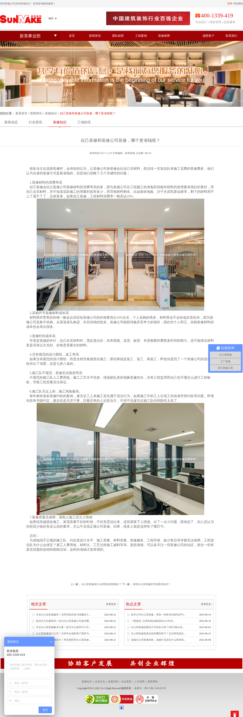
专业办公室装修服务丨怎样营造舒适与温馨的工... (63, 614)
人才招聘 (139, 681)
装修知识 (51, 113)
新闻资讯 (95, 35)
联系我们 (231, 35)
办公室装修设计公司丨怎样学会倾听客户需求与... (63, 633)
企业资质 (126, 681)
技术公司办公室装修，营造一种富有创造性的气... (158, 614)
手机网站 (238, 3)
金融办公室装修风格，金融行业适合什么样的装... (158, 639)
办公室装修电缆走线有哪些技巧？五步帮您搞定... (158, 633)
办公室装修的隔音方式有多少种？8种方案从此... (157, 627)
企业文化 (100, 681)
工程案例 (141, 35)
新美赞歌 (153, 681)
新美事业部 (30, 36)
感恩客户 (208, 35)
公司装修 (66, 187)
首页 (72, 35)
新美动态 (11, 122)
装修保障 (164, 35)
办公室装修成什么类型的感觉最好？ (101, 584)
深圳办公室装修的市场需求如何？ (152, 584)
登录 (229, 3)
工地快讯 (84, 122)
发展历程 (113, 681)
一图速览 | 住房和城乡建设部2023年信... (153, 620)
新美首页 (21, 113)
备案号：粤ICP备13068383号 (150, 688)
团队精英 (118, 35)
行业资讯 (35, 122)
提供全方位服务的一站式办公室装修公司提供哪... (63, 620)
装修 (56, 168)
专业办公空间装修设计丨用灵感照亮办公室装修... (63, 639)
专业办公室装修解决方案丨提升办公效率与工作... (63, 627)
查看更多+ (112, 604)
